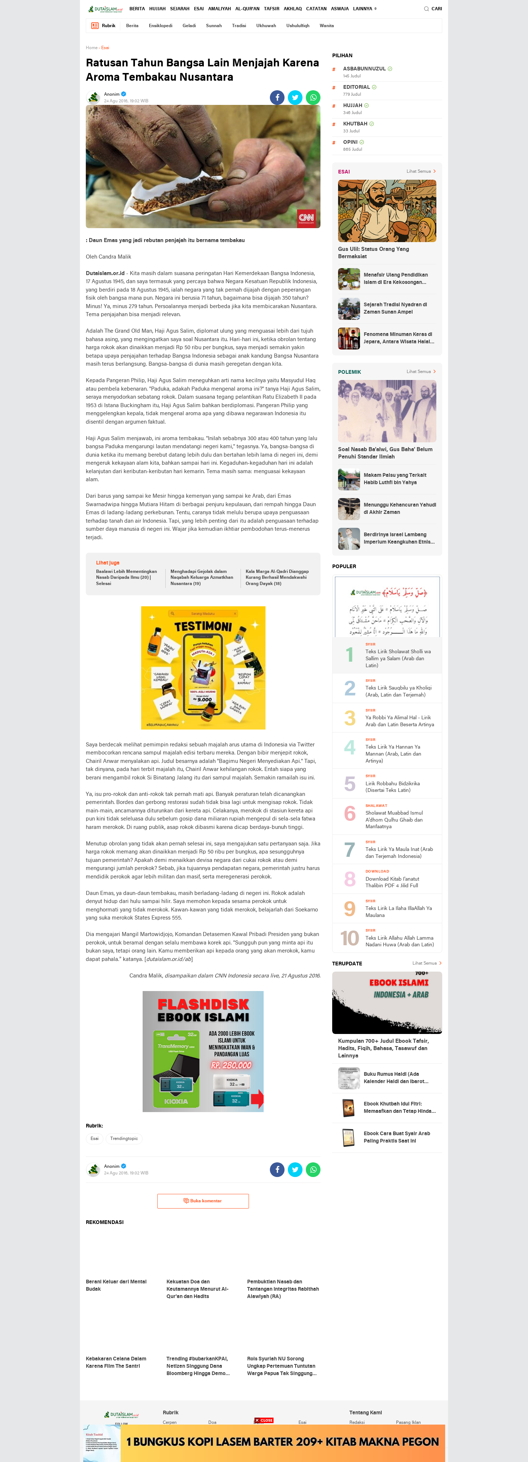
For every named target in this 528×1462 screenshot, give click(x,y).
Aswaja (340, 9)
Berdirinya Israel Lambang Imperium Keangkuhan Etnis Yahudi (397, 539)
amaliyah (219, 9)
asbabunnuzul (364, 69)
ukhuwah (266, 26)
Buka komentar (202, 1201)
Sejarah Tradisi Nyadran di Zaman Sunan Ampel (395, 308)
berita (137, 9)
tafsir (271, 9)
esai (199, 9)
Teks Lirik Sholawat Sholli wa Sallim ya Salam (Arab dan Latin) (398, 658)
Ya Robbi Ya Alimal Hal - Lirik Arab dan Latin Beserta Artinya (400, 721)
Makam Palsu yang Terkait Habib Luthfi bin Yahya (395, 479)
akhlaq (293, 9)
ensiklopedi (160, 26)
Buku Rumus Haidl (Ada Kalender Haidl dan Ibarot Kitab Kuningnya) (394, 1079)
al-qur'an (247, 9)
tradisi (239, 26)
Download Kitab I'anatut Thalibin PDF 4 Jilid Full (392, 883)
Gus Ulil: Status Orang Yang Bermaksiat (373, 253)
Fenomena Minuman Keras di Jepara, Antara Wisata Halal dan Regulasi (398, 339)
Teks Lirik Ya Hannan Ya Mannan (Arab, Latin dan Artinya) (393, 754)
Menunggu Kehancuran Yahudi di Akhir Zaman (400, 508)
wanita (327, 26)
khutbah (355, 124)
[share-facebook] (277, 97)
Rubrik (103, 26)
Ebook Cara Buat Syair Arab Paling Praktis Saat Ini (397, 1137)
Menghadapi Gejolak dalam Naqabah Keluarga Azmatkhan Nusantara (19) (201, 578)
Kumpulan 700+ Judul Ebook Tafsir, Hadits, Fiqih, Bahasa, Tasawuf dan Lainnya (383, 1048)
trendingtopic (124, 1139)
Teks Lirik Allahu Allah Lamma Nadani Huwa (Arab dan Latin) (400, 942)
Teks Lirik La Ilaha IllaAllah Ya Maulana (399, 912)
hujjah (157, 9)
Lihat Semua (419, 171)
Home (92, 48)
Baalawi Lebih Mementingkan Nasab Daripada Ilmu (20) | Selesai (126, 578)
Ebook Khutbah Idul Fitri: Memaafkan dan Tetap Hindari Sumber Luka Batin (399, 1108)
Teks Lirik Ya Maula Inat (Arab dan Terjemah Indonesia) (399, 853)
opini (350, 142)
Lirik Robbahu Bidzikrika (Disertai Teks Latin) (393, 787)
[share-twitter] (295, 97)
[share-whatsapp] (313, 97)
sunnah (214, 26)
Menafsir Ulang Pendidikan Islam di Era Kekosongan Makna (396, 279)
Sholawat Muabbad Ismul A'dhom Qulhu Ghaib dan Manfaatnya (394, 820)
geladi (189, 26)
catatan (316, 9)
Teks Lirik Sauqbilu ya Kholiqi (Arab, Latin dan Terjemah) (399, 692)
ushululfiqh (297, 26)
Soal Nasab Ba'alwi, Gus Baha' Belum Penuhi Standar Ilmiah (385, 453)
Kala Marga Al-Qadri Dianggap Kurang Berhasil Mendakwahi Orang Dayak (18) (277, 578)
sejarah (180, 9)
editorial (356, 87)
